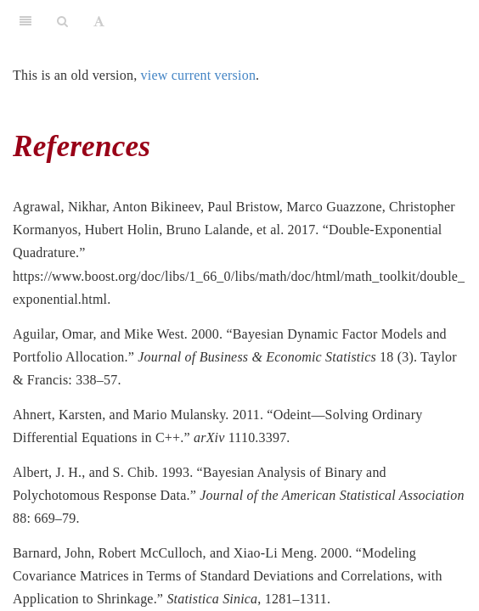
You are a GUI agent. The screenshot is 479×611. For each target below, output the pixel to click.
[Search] (62, 21)
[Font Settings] (99, 21)
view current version (198, 75)
